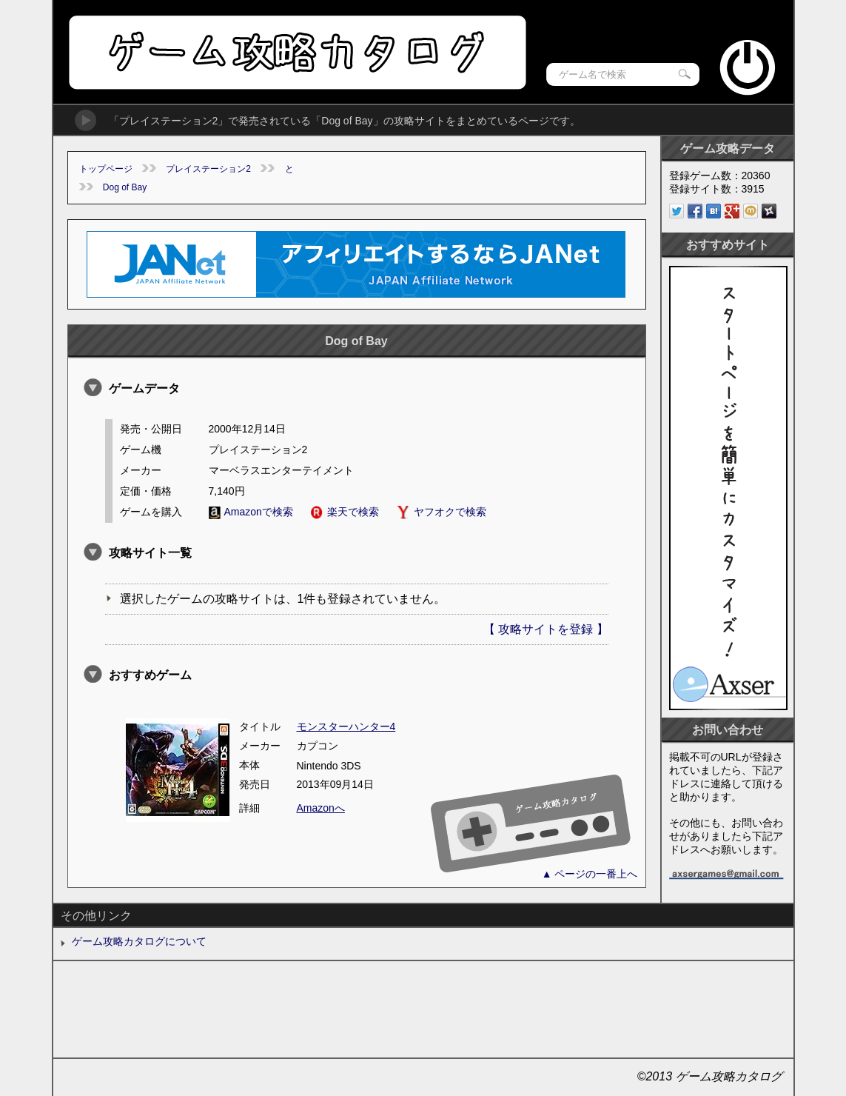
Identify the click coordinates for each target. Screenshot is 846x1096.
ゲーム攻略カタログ (296, 52)
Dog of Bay (125, 187)
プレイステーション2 (208, 169)
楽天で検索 (345, 512)
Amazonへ (321, 808)
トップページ (105, 169)
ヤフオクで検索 (441, 512)
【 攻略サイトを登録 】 (545, 629)
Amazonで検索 (251, 512)
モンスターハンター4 (346, 726)
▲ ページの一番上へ (590, 874)
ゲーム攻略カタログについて (139, 941)
